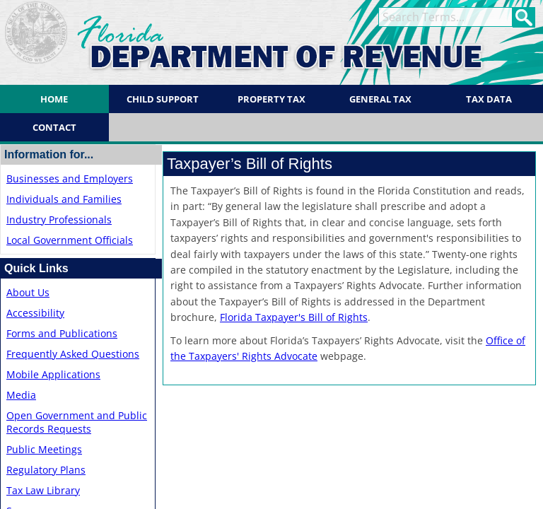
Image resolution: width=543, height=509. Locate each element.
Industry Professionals (59, 219)
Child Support (163, 99)
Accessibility (35, 313)
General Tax (380, 99)
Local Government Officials (69, 240)
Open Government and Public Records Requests (76, 422)
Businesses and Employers (69, 178)
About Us (27, 292)
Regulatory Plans (46, 469)
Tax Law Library (43, 490)
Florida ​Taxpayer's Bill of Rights (294, 317)
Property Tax (271, 99)
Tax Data (489, 99)
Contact (54, 127)
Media (21, 395)
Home (54, 99)
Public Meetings (44, 449)
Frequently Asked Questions (72, 354)
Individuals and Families (64, 199)
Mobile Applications (53, 374)
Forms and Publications (61, 333)
